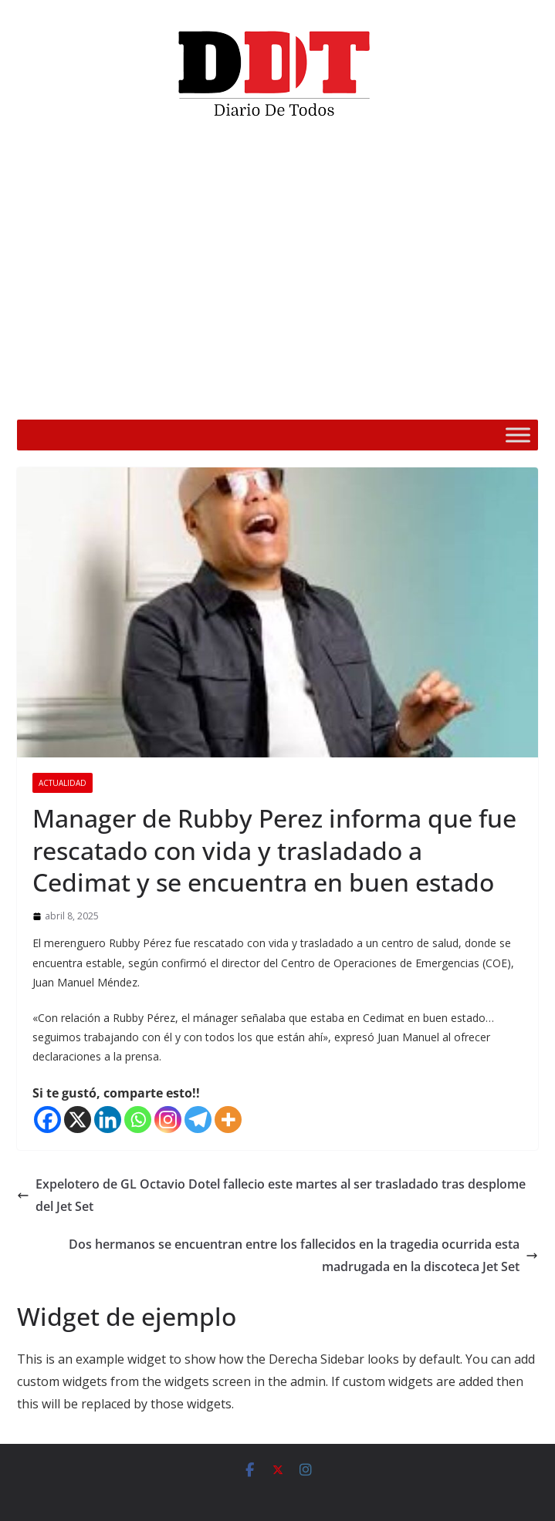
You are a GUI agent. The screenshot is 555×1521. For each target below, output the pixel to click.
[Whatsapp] (137, 1119)
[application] (277, 274)
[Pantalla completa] (504, 398)
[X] (77, 1119)
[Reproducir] (50, 398)
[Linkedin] (107, 1119)
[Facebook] (47, 1119)
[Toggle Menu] (518, 434)
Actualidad (62, 782)
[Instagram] (167, 1119)
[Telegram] (198, 1119)
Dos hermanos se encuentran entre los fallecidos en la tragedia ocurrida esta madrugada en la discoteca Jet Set (303, 1255)
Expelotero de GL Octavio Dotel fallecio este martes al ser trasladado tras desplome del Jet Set (271, 1195)
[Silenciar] (479, 398)
